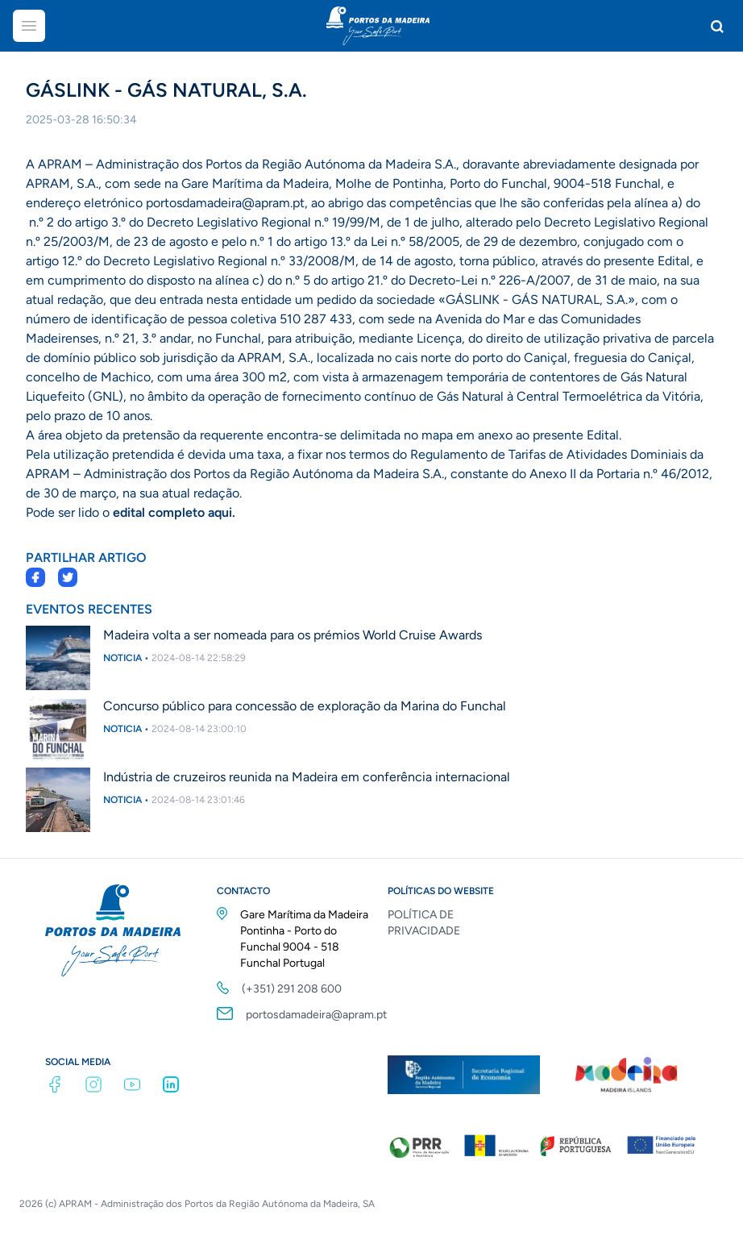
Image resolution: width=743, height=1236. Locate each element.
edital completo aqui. (174, 512)
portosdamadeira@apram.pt (316, 1015)
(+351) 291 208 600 (292, 989)
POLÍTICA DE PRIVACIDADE (424, 923)
